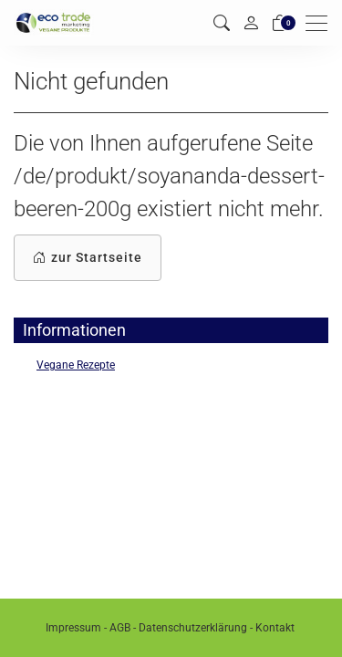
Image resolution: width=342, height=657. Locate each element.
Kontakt (275, 627)
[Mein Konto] (250, 23)
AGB (119, 627)
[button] (221, 23)
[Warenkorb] (280, 23)
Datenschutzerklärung (193, 627)
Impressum (73, 627)
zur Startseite (87, 257)
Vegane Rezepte (75, 365)
